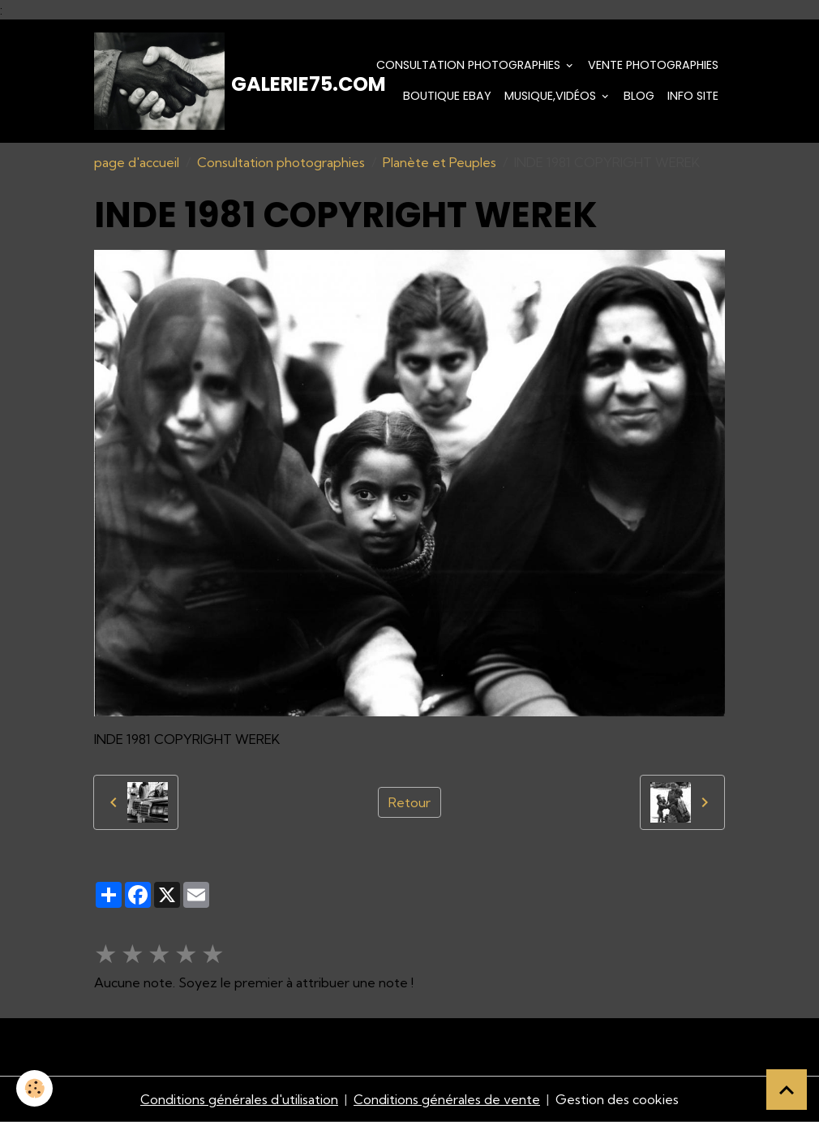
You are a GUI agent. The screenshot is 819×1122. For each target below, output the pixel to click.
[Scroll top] (786, 1089)
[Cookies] (34, 1088)
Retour (409, 802)
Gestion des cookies (617, 1099)
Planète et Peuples (439, 162)
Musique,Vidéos (551, 96)
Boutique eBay (447, 96)
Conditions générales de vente (447, 1099)
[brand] (186, 81)
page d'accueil (136, 162)
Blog (639, 96)
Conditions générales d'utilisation (239, 1099)
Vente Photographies (653, 65)
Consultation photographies (470, 65)
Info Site (692, 96)
